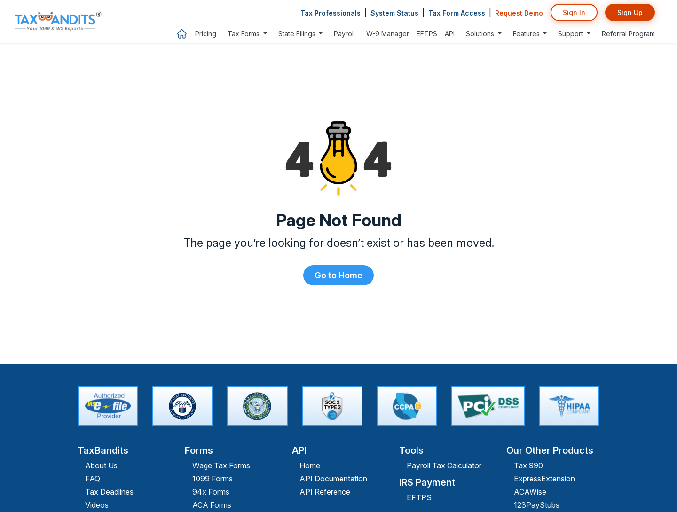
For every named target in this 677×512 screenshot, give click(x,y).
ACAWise (530, 491)
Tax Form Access (456, 13)
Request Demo (519, 13)
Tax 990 (528, 465)
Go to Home (338, 275)
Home (309, 465)
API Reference (324, 491)
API (450, 34)
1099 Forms (212, 478)
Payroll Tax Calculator (444, 465)
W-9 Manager (387, 34)
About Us (101, 465)
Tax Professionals (330, 13)
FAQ (92, 478)
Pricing (205, 34)
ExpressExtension (544, 478)
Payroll (344, 34)
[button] (247, 34)
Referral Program (628, 34)
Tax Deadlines (109, 491)
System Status (394, 13)
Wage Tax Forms (221, 465)
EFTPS (427, 34)
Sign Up (630, 12)
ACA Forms (211, 505)
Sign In (574, 12)
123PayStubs (536, 505)
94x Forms (210, 491)
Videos (97, 505)
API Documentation (333, 478)
